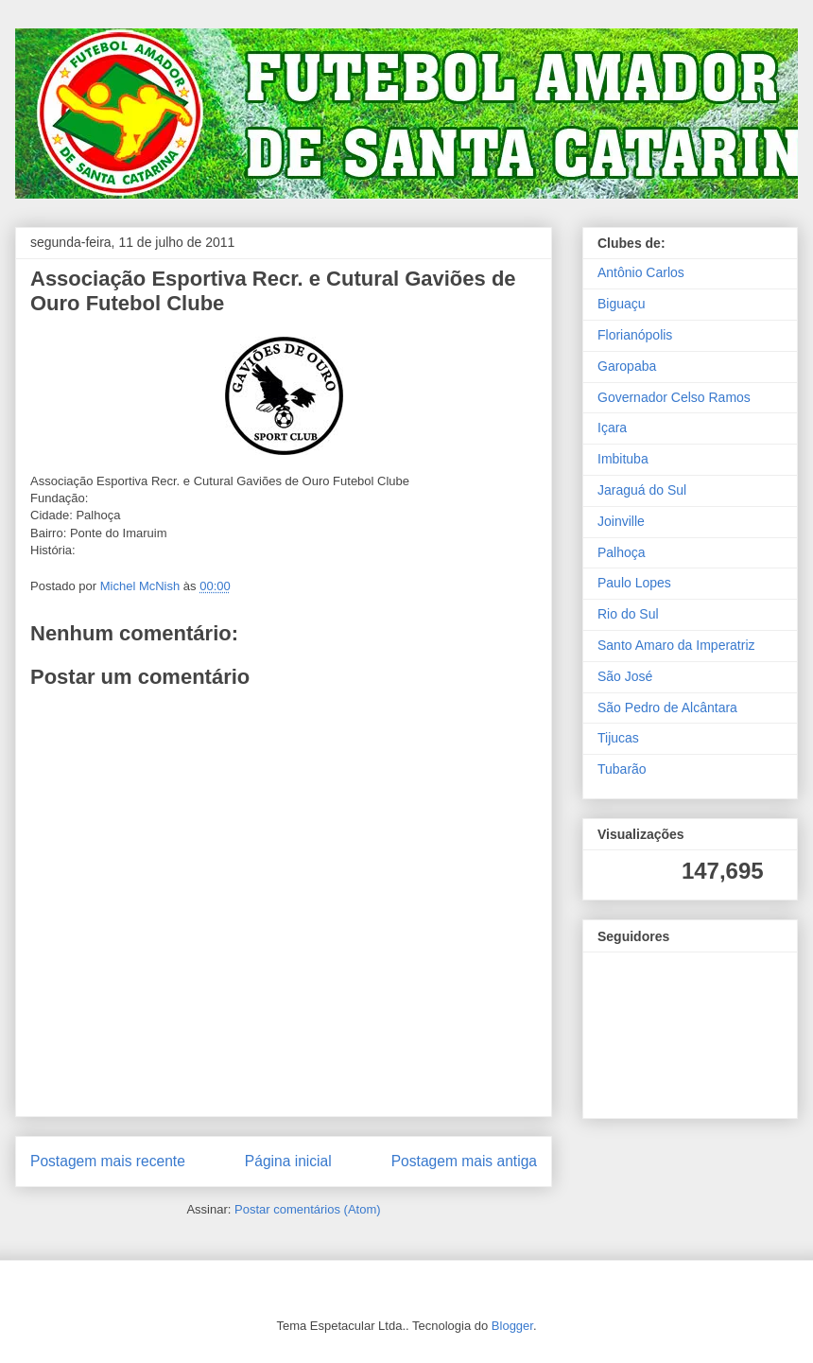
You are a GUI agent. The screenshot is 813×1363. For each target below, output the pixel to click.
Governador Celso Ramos (674, 397)
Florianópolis (634, 334)
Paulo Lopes (634, 582)
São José (624, 676)
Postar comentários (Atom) (307, 1209)
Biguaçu (621, 303)
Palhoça (621, 552)
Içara (612, 427)
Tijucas (618, 737)
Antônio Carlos (640, 272)
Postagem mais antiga (464, 1161)
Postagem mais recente (107, 1161)
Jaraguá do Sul (641, 490)
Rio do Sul (628, 613)
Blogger (512, 1326)
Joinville (621, 521)
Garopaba (626, 366)
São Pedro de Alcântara (667, 707)
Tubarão (622, 769)
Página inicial (288, 1161)
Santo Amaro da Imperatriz (676, 645)
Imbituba (623, 458)
